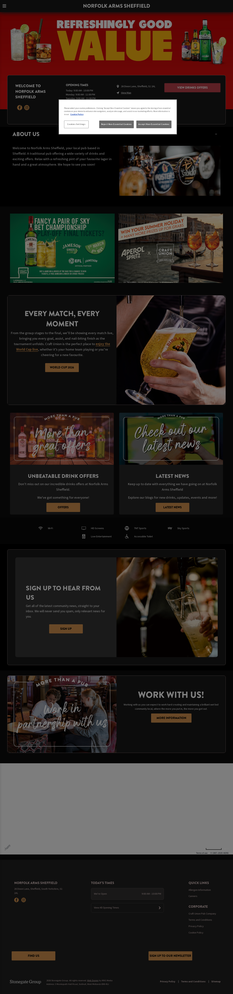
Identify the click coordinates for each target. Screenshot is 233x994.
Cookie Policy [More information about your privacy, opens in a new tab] (77, 114)
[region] (118, 116)
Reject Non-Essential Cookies (116, 124)
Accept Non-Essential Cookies (153, 124)
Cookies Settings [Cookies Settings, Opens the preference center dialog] (76, 124)
